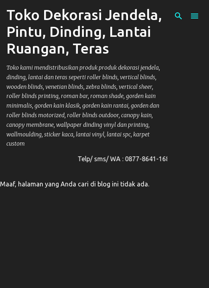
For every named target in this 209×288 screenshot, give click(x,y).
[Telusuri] (178, 16)
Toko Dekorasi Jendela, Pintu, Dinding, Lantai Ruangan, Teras (84, 31)
